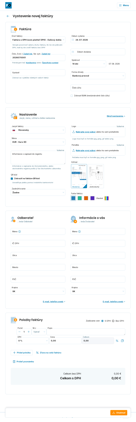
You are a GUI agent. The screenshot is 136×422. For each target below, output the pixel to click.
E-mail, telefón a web (54, 301)
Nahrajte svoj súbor (86, 132)
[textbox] (38, 231)
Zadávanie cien (93, 320)
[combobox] (38, 231)
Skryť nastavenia (116, 116)
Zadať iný (46, 54)
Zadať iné (27, 54)
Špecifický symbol (50, 63)
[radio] (79, 176)
